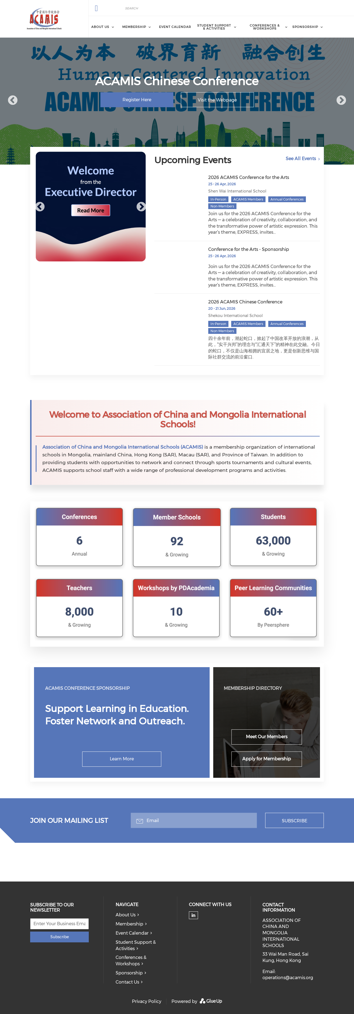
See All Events (301, 158)
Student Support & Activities (136, 945)
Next (341, 100)
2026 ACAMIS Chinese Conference (245, 302)
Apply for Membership (266, 758)
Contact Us (127, 982)
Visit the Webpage (217, 100)
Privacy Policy (146, 1001)
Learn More (122, 758)
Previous (13, 100)
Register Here (137, 99)
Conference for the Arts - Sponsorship (248, 249)
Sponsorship (129, 973)
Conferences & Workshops (131, 960)
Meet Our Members (266, 736)
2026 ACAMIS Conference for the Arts (248, 177)
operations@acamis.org (287, 977)
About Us (126, 914)
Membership (129, 924)
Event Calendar (175, 27)
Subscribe (294, 820)
